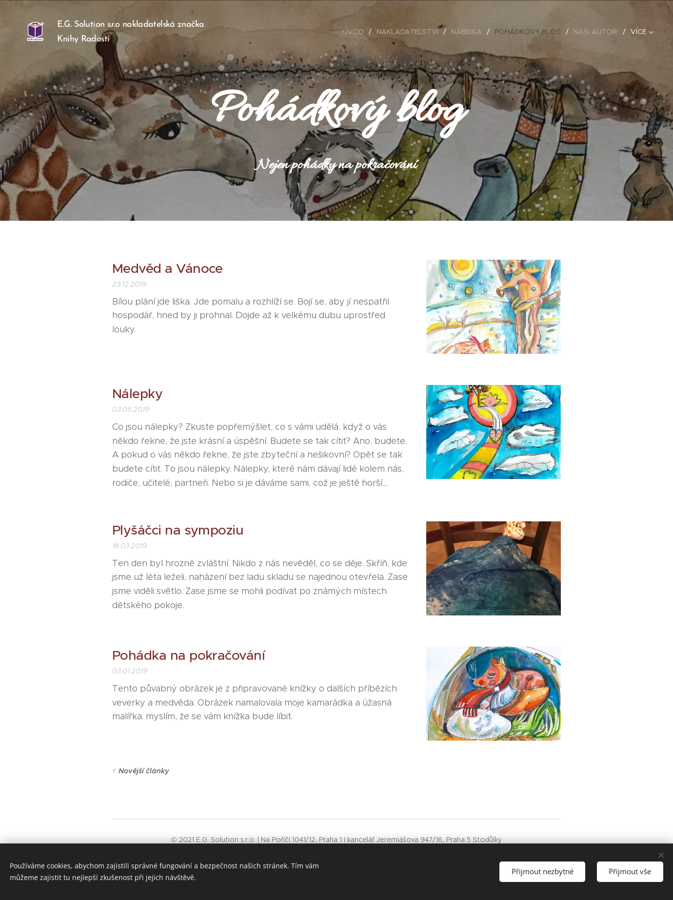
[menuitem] (356, 31)
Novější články (144, 770)
